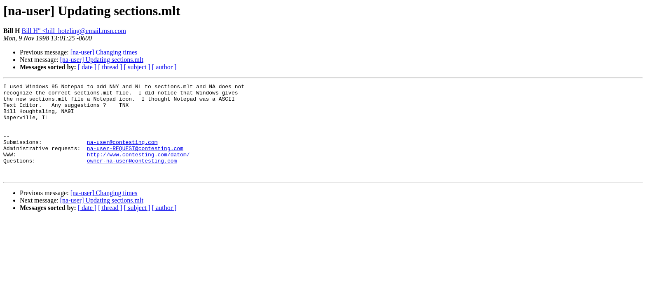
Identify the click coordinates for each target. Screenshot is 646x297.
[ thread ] (110, 67)
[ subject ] (137, 67)
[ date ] (87, 67)
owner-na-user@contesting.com (132, 176)
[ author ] (164, 67)
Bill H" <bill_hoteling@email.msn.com (73, 30)
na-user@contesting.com (122, 154)
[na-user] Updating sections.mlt (101, 59)
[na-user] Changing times (104, 52)
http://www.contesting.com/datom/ (138, 169)
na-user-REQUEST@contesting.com (135, 161)
